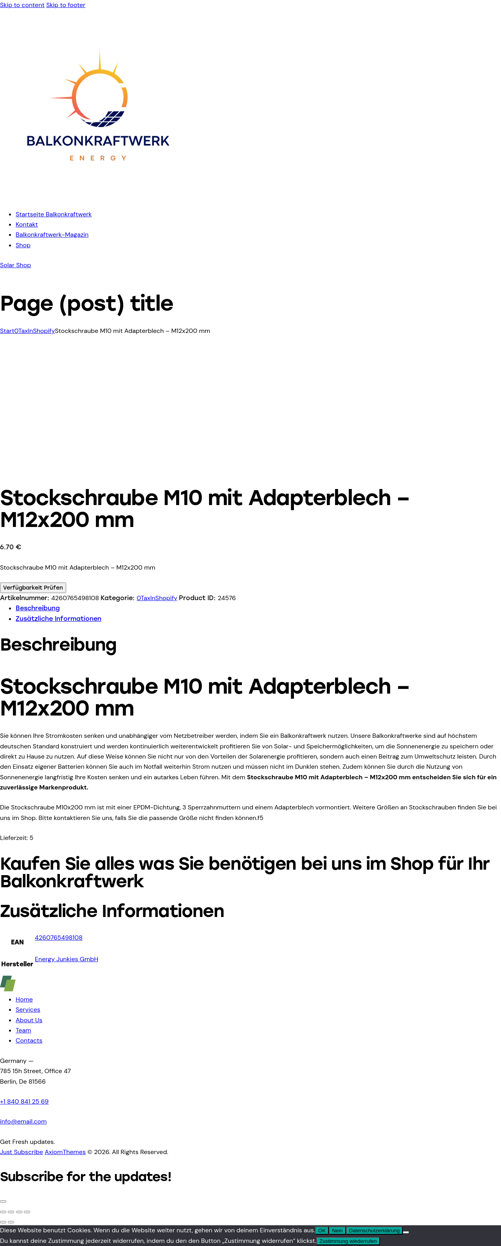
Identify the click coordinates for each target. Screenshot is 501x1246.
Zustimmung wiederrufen (348, 1241)
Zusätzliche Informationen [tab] (58, 618)
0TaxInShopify (34, 331)
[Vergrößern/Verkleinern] (3, 1212)
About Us (29, 1020)
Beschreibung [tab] (38, 608)
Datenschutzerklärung (374, 1230)
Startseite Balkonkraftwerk (54, 214)
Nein (337, 1230)
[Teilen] (19, 1212)
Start (7, 331)
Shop (23, 245)
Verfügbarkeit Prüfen (33, 587)
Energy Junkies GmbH (66, 959)
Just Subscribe (21, 1152)
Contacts (29, 1040)
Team (23, 1030)
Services (28, 1009)
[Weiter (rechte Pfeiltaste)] (11, 1222)
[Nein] (406, 1232)
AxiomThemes (65, 1152)
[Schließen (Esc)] (27, 1212)
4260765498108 (59, 937)
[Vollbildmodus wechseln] (11, 1212)
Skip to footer (65, 5)
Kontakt (27, 224)
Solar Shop (15, 265)
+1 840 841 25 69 (24, 1101)
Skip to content (22, 5)
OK (322, 1230)
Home (24, 999)
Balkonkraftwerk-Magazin (52, 234)
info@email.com (23, 1121)
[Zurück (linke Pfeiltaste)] (3, 1222)
